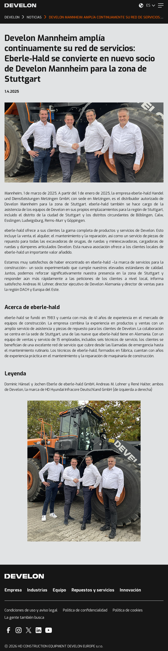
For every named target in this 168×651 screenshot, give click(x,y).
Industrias (37, 590)
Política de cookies (128, 610)
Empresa (13, 590)
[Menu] (160, 5)
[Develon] (20, 5)
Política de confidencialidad (85, 610)
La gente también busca (24, 617)
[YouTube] (49, 630)
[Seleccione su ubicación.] (141, 5)
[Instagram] (18, 630)
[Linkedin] (39, 630)
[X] (29, 630)
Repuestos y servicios (93, 590)
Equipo (59, 590)
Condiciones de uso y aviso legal (31, 610)
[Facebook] (8, 630)
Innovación (130, 590)
